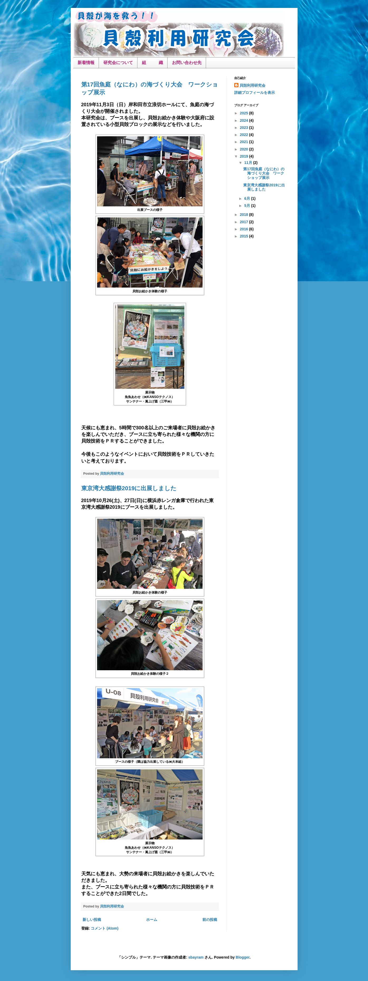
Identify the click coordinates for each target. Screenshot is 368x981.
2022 (244, 135)
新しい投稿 (92, 919)
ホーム (151, 919)
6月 (247, 198)
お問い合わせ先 (187, 62)
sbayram (196, 957)
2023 (244, 127)
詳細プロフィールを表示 (254, 92)
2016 (244, 229)
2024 (244, 120)
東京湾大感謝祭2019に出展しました (129, 488)
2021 (244, 142)
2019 (244, 156)
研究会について (118, 62)
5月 (247, 205)
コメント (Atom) (104, 928)
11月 (248, 163)
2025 (244, 113)
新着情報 (86, 62)
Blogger (243, 957)
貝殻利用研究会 (252, 85)
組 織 (152, 62)
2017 (244, 222)
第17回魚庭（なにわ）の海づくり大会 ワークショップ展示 (263, 173)
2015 (244, 236)
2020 (244, 149)
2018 (244, 214)
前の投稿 (209, 919)
